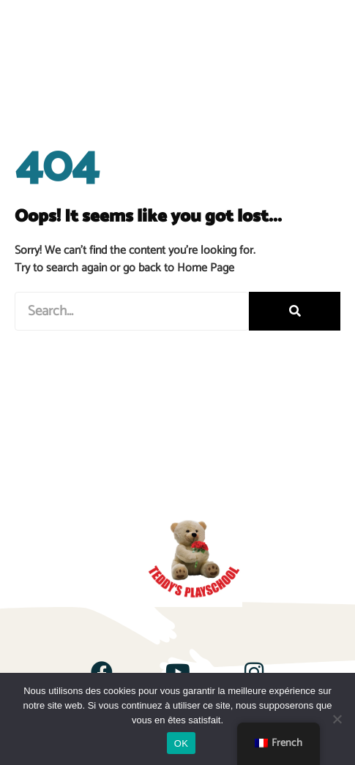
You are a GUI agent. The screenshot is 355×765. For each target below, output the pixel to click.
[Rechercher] (294, 311)
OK (181, 743)
